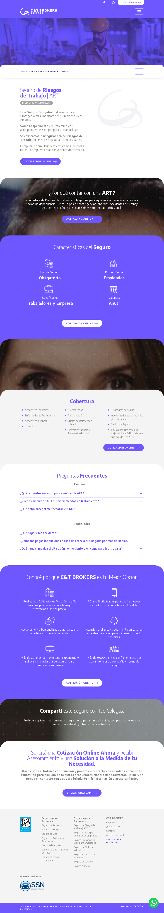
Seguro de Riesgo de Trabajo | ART (84, 827)
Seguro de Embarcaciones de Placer (55, 851)
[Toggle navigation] (139, 11)
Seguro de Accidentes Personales (53, 840)
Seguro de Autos (50, 825)
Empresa (110, 822)
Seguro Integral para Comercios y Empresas (85, 834)
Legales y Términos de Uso (62, 906)
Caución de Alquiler (51, 845)
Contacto (111, 830)
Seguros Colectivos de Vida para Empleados (85, 841)
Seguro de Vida (49, 833)
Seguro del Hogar (51, 829)
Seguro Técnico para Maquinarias (84, 856)
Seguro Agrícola (82, 865)
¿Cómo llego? (113, 826)
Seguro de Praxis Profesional (50, 858)
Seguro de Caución (83, 861)
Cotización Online (41, 161)
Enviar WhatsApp (82, 792)
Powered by (132, 906)
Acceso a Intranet (115, 835)
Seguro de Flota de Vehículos (83, 849)
